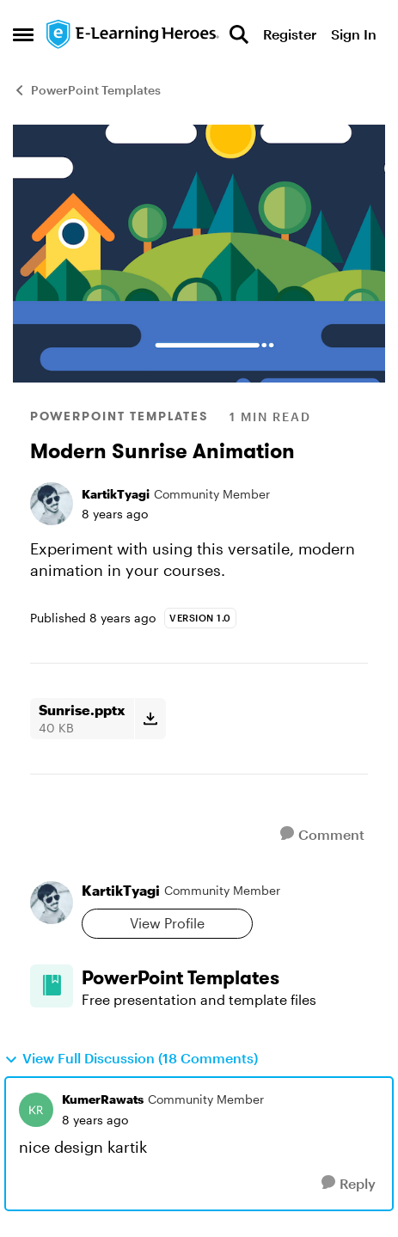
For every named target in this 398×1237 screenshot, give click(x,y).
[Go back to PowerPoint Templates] (225, 977)
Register (289, 34)
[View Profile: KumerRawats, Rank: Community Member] (36, 1110)
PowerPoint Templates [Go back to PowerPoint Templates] (87, 90)
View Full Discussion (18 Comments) (131, 1058)
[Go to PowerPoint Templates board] (51, 985)
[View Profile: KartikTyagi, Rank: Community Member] (51, 503)
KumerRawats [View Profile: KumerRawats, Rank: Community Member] (103, 1099)
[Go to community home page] (133, 34)
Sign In (354, 34)
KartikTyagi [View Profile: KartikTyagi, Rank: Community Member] (116, 494)
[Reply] (348, 1183)
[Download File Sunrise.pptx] (150, 718)
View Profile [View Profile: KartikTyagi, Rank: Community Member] (167, 923)
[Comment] (322, 834)
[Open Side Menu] (23, 34)
